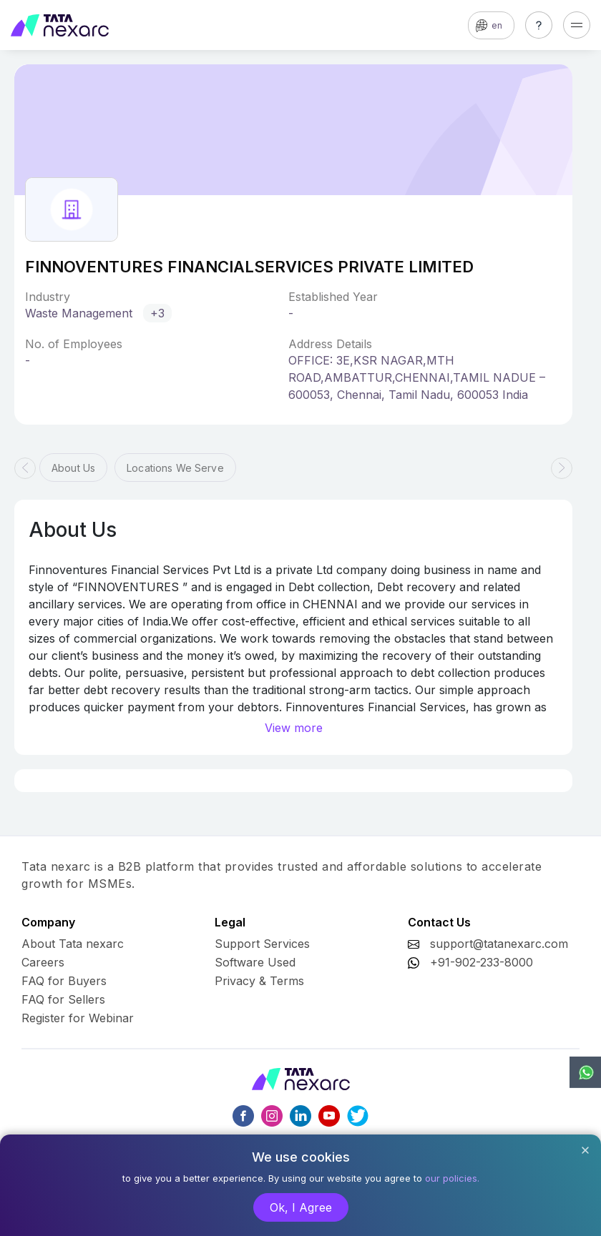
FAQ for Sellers (63, 999)
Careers (42, 962)
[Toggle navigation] (576, 25)
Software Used (255, 962)
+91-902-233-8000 (481, 962)
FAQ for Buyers (64, 981)
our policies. (452, 1178)
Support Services (262, 943)
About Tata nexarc (72, 943)
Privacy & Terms (259, 981)
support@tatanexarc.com (499, 943)
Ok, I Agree (301, 1207)
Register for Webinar (77, 1018)
